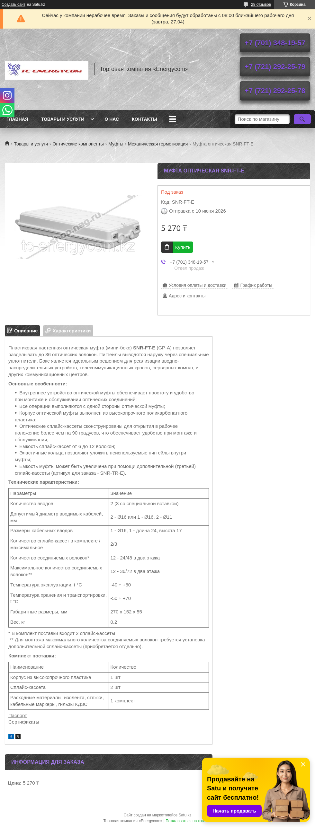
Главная (17, 119)
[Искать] (302, 119)
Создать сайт (13, 4)
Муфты (115, 143)
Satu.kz (184, 815)
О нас (111, 119)
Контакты (144, 119)
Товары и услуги (63, 119)
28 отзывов (261, 4)
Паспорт (17, 715)
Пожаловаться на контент (189, 821)
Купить (182, 247)
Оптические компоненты (78, 143)
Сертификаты (23, 722)
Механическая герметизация (158, 143)
